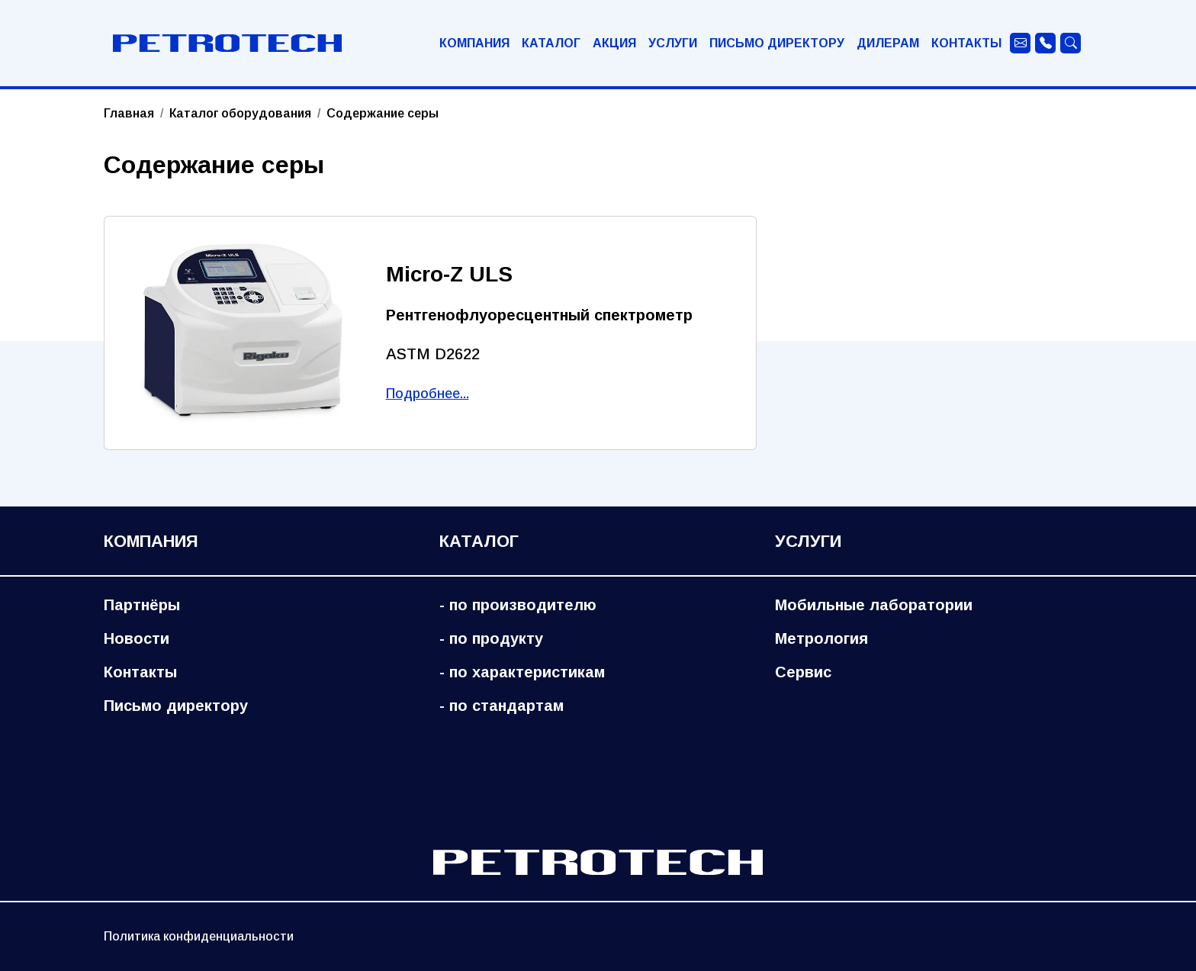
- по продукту (491, 638)
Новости (136, 638)
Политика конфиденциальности (199, 936)
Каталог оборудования (240, 113)
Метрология (821, 638)
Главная (129, 113)
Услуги (672, 43)
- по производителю (517, 604)
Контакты (966, 43)
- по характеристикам (522, 672)
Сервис (803, 672)
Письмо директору (776, 43)
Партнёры (142, 604)
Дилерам (888, 43)
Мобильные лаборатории (874, 604)
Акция (614, 43)
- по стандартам (501, 705)
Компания (474, 43)
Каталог (551, 43)
